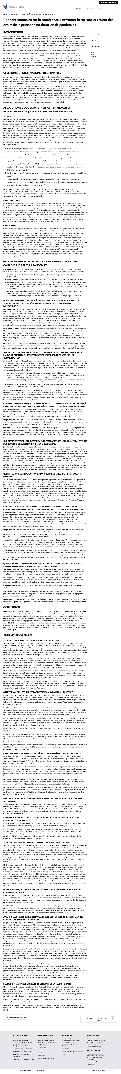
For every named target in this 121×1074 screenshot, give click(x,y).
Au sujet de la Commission (21, 1046)
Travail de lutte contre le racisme (22, 1051)
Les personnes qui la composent (22, 1049)
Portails (64, 1046)
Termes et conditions (25, 1070)
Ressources (14, 14)
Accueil (5, 14)
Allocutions (41, 1053)
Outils (64, 1054)
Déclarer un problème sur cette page (16, 1017)
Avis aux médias (42, 1044)
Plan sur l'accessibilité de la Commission (21, 1055)
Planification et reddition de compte (23, 1059)
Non (99, 1020)
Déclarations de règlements (46, 1058)
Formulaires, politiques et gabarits (72, 1051)
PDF (92, 37)
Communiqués (42, 1047)
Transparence (40, 1070)
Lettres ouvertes (42, 1050)
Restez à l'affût (91, 1064)
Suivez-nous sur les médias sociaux (97, 1062)
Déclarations (41, 1055)
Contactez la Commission (94, 1046)
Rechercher (112, 9)
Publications (24, 14)
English (78, 9)
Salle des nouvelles (45, 1035)
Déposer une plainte (108, 2)
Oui (113, 1018)
